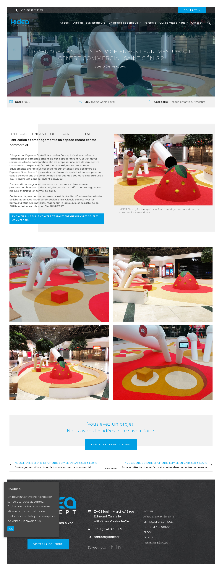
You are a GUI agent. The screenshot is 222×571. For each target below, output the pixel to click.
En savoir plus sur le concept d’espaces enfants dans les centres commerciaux (55, 218)
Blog (147, 532)
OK (11, 528)
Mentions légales (155, 542)
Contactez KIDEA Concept (111, 444)
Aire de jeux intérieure (158, 516)
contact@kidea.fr (106, 537)
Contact (192, 10)
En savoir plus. (31, 521)
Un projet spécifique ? (158, 521)
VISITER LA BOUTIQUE (48, 544)
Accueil (148, 511)
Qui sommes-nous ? (157, 526)
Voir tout (111, 468)
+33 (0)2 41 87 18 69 (32, 10)
